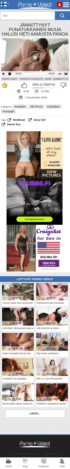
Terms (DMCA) (51, 454)
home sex (14, 124)
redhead (19, 119)
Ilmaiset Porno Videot (24, 454)
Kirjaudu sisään (59, 4)
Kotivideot (53, 106)
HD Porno (36, 106)
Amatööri (19, 106)
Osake (48, 79)
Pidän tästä (25, 85)
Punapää (8, 111)
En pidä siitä (62, 85)
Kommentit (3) (60, 79)
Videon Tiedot (10, 79)
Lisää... (35, 413)
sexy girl (40, 119)
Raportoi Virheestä (31, 79)
